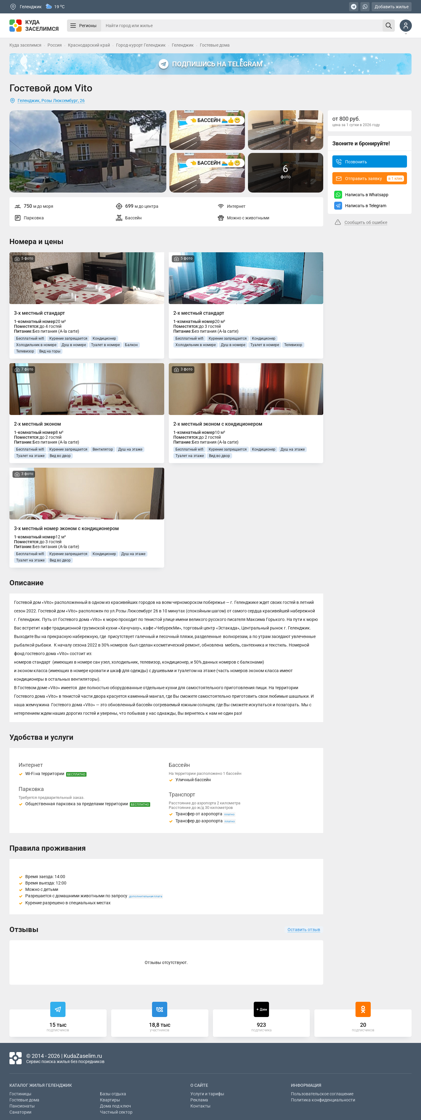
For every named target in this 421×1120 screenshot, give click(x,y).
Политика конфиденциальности (323, 1099)
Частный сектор (116, 1112)
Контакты (200, 1106)
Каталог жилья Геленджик (40, 1085)
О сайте (199, 1085)
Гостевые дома (24, 1099)
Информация (306, 1085)
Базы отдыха (113, 1093)
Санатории (20, 1112)
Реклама (199, 1099)
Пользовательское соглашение (322, 1093)
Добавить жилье (392, 6)
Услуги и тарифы (207, 1093)
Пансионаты (22, 1106)
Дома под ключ (115, 1106)
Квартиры (110, 1099)
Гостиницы (20, 1093)
